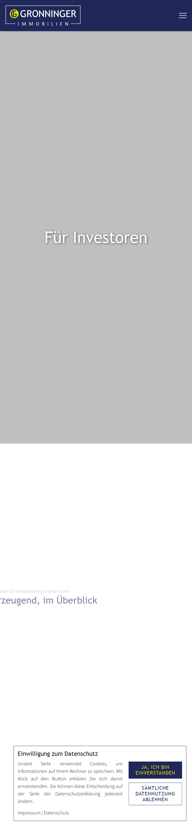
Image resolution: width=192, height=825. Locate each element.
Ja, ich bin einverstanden (155, 770)
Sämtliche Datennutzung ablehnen (155, 794)
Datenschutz (56, 812)
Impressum (29, 812)
